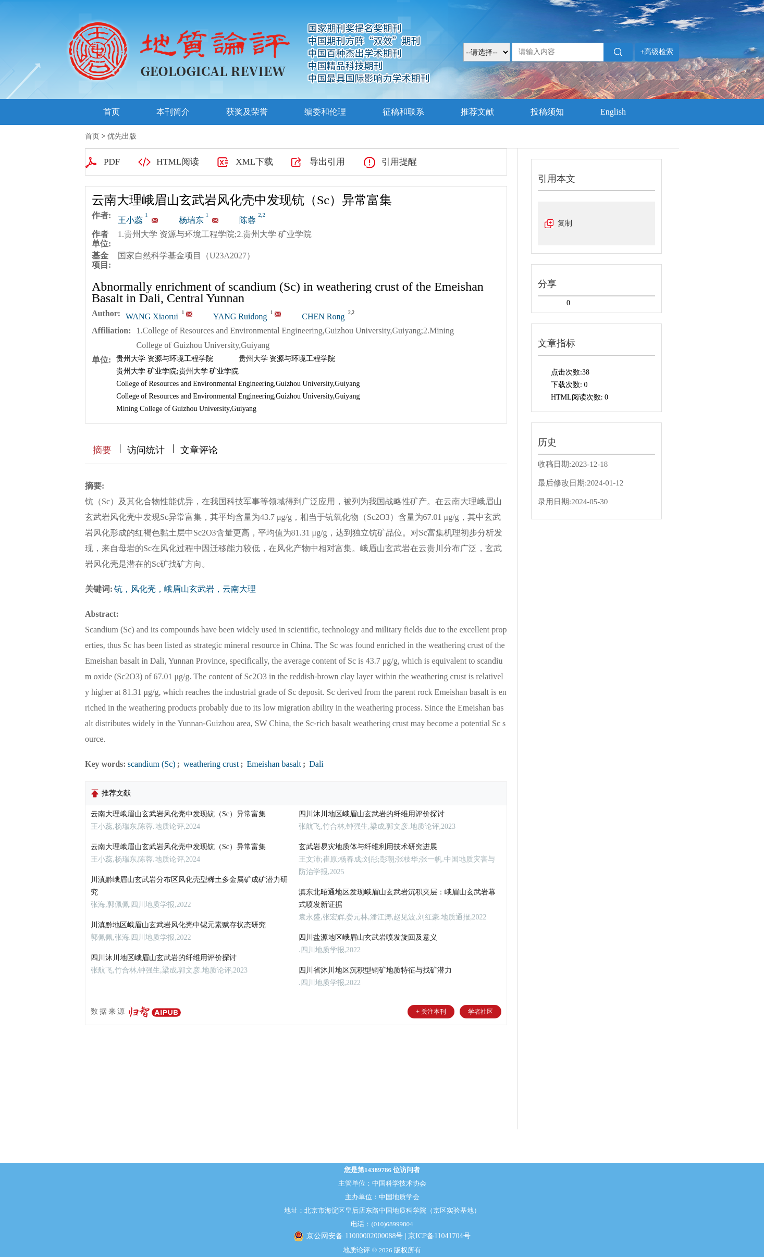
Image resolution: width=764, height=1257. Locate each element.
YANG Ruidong (240, 316)
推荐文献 (477, 111)
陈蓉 (252, 220)
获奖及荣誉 (247, 111)
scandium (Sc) (152, 764)
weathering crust (210, 764)
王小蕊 (134, 220)
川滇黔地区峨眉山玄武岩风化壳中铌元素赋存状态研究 (178, 925)
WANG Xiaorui (152, 316)
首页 (111, 111)
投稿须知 (547, 111)
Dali (315, 764)
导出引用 (327, 162)
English (613, 111)
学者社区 (480, 1011)
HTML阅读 (177, 162)
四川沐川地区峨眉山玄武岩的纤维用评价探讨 (164, 958)
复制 (565, 223)
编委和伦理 (325, 111)
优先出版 (122, 136)
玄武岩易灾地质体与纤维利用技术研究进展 (368, 847)
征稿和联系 (403, 111)
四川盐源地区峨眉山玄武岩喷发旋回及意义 (368, 937)
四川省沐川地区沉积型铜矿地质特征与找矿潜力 (375, 970)
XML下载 (254, 162)
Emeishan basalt (272, 764)
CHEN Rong (323, 316)
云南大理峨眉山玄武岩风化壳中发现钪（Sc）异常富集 (178, 814)
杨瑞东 (195, 220)
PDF (112, 162)
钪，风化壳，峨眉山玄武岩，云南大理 (185, 588)
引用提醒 (399, 162)
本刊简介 (173, 111)
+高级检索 (657, 52)
